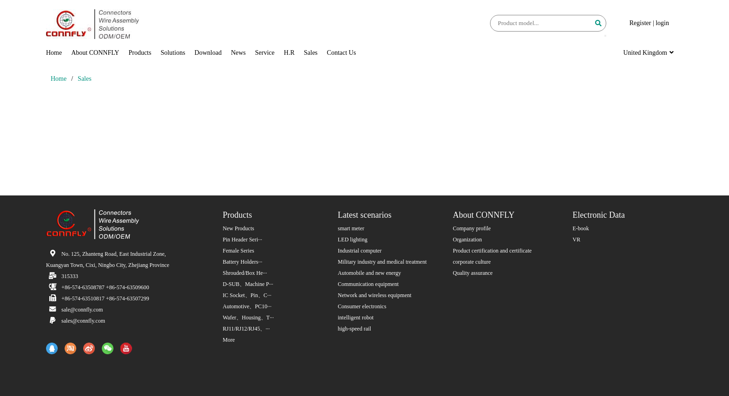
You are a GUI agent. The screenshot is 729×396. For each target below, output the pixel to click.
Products (139, 52)
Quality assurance (473, 273)
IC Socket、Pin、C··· (247, 295)
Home (54, 52)
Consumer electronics (362, 306)
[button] (605, 36)
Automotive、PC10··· (247, 306)
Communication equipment (368, 284)
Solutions (172, 52)
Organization (467, 239)
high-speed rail (354, 328)
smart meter (351, 228)
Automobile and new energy (369, 273)
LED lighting (353, 239)
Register (640, 22)
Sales (311, 52)
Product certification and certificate (492, 250)
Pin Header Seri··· (242, 239)
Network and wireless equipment (374, 295)
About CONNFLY (95, 52)
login (662, 22)
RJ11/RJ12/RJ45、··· (246, 328)
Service (265, 52)
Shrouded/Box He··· (245, 273)
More (229, 340)
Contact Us (341, 52)
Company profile (472, 228)
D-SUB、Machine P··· (248, 284)
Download (207, 52)
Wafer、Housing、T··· (248, 317)
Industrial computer (360, 250)
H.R (289, 52)
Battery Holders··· (242, 262)
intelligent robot (356, 317)
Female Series (238, 250)
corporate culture (472, 262)
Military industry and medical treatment (382, 262)
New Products (238, 228)
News (238, 52)
